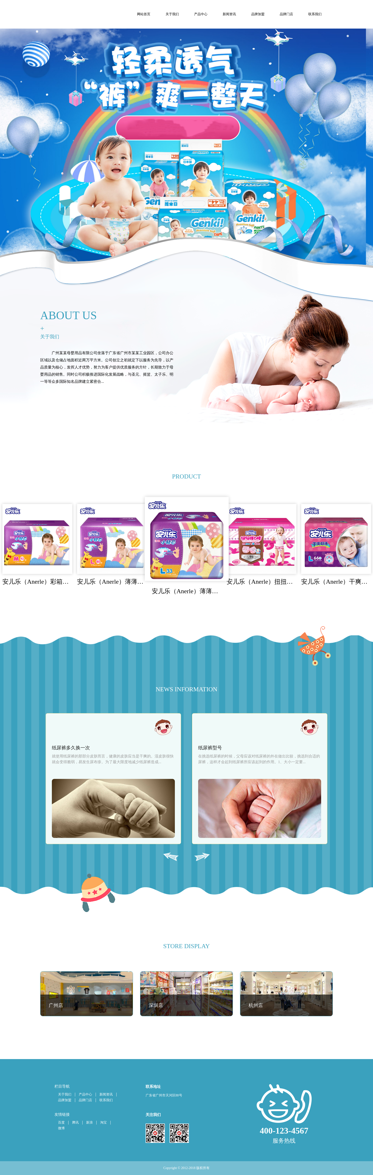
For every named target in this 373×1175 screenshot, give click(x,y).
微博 (61, 1128)
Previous (171, 856)
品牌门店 (85, 1100)
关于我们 (64, 1094)
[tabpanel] (186, 165)
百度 (61, 1122)
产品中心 (85, 1094)
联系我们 (106, 1100)
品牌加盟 (64, 1100)
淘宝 (103, 1122)
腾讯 (75, 1122)
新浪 (89, 1122)
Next (202, 856)
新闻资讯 (106, 1094)
